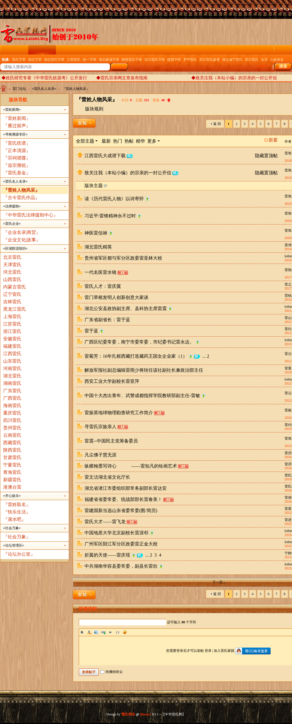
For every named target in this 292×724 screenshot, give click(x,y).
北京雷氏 (12, 257)
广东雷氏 (12, 390)
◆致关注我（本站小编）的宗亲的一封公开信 (234, 78)
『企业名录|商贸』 (22, 232)
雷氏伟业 (128, 714)
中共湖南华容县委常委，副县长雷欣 (121, 566)
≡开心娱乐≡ (12, 496)
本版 (262, 66)
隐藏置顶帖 (266, 155)
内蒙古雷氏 (14, 286)
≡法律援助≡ (12, 206)
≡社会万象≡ (12, 528)
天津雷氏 (12, 264)
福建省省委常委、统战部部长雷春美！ (123, 499)
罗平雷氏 (190, 60)
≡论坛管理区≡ (13, 545)
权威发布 (227, 49)
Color (89, 632)
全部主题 (85, 141)
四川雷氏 (252, 60)
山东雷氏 (12, 361)
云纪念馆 (69, 49)
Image (96, 632)
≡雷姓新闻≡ (12, 110)
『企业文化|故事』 (22, 239)
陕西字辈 (174, 60)
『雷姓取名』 (17, 504)
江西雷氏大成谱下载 (105, 155)
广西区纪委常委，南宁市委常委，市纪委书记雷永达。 (139, 341)
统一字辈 (89, 60)
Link (103, 632)
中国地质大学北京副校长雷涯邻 (116, 532)
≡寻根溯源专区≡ (15, 134)
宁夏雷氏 (12, 464)
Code (117, 632)
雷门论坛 (42, 49)
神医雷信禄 (95, 232)
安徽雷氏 (12, 338)
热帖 (129, 141)
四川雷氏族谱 (209, 60)
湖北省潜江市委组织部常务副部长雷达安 (125, 488)
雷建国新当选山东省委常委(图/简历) (120, 510)
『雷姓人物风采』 (76, 89)
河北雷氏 (12, 272)
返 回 (217, 124)
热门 (117, 141)
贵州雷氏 (12, 427)
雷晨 (288, 368)
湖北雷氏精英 (98, 246)
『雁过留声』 (17, 125)
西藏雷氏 (12, 442)
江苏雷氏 (12, 323)
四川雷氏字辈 (154, 60)
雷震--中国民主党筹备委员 (111, 440)
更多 (151, 141)
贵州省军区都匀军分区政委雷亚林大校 (123, 258)
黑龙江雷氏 (14, 309)
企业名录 (200, 49)
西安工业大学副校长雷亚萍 (111, 381)
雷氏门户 (14, 49)
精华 (140, 141)
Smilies (125, 632)
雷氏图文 (97, 49)
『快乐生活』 (17, 511)
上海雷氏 (12, 316)
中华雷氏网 (4, 89)
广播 (176, 49)
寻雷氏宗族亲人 (100, 426)
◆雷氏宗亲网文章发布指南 (122, 78)
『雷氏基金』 (17, 172)
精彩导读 (125, 49)
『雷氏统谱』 (17, 143)
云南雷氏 (12, 435)
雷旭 (288, 153)
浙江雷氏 (12, 331)
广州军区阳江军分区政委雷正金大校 (121, 543)
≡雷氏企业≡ (12, 224)
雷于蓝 (91, 330)
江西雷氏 (73, 60)
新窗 (273, 140)
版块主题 (93, 185)
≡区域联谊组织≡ (15, 248)
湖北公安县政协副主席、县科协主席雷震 (125, 308)
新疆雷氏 (12, 479)
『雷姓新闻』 (17, 118)
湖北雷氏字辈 (54, 60)
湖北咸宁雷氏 (232, 60)
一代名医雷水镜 (100, 272)
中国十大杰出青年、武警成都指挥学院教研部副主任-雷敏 (142, 395)
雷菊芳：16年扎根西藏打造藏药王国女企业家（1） (135, 356)
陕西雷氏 (12, 450)
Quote (110, 632)
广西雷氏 (12, 398)
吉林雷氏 (12, 301)
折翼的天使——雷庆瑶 (107, 555)
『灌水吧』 (14, 519)
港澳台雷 (12, 487)
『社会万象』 (17, 536)
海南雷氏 (12, 405)
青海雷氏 (12, 472)
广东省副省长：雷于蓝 (107, 319)
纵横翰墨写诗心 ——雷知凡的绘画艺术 (130, 466)
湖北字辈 (35, 60)
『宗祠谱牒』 (17, 157)
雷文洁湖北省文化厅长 (107, 477)
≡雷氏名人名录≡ (44, 89)
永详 (264, 60)
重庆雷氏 (12, 412)
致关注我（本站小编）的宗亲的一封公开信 (127, 172)
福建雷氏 (12, 346)
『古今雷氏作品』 (21, 197)
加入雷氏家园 (224, 651)
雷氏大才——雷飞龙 (105, 521)
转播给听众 (111, 672)
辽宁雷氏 (12, 294)
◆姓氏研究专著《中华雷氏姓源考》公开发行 (44, 78)
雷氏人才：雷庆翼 (102, 286)
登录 (208, 651)
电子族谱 (152, 49)
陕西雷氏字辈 (132, 60)
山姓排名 (277, 60)
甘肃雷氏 (12, 457)
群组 (251, 49)
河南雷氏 (12, 368)
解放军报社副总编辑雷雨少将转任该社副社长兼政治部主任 (143, 370)
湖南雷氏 (12, 383)
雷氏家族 (275, 49)
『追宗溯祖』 (17, 165)
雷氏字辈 (19, 60)
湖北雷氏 (12, 375)
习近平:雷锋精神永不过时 (110, 215)
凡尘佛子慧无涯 (100, 454)
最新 (106, 141)
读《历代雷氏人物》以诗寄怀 (114, 198)
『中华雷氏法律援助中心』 (30, 215)
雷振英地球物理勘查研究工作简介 (118, 412)
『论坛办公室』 (19, 554)
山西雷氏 (12, 279)
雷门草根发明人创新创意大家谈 (116, 297)
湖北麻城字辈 (109, 60)
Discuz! (145, 714)
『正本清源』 (17, 150)
